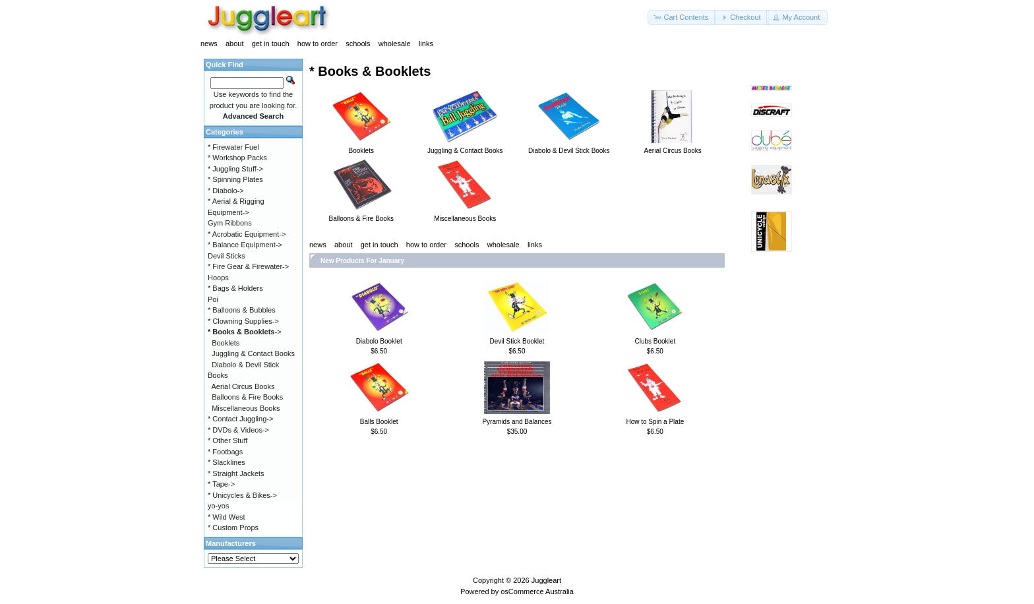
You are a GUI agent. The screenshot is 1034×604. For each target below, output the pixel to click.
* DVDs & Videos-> (238, 430)
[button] (682, 17)
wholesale (395, 43)
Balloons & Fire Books (247, 397)
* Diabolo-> (226, 191)
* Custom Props (233, 527)
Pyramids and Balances (516, 421)
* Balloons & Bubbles (242, 310)
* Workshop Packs (237, 158)
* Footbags (225, 452)
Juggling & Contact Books (253, 353)
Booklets (225, 343)
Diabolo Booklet (379, 341)
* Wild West (226, 517)
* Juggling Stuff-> (235, 169)
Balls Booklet (379, 421)
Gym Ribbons (230, 223)
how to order (317, 43)
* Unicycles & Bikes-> (242, 495)
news (209, 43)
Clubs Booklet (654, 341)
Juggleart (546, 580)
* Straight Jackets (236, 473)
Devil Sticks (226, 256)
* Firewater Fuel (233, 147)
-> (245, 332)
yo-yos (218, 506)
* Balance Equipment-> (245, 245)
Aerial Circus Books (243, 386)
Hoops (218, 278)
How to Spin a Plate (655, 421)
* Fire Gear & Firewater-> (248, 266)
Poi (213, 299)
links (426, 43)
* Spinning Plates (235, 179)
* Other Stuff (227, 440)
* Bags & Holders (235, 288)
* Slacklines (226, 462)
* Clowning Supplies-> (243, 321)
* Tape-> (221, 484)
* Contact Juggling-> (240, 419)
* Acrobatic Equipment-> (247, 234)
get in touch (270, 43)
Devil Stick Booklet (517, 341)
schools (358, 43)
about (235, 43)
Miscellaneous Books (246, 408)
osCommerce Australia (537, 591)
